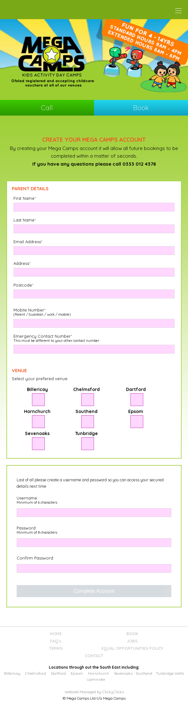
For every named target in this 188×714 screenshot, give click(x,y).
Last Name (24, 220)
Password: (37, 530)
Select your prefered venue (39, 379)
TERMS (56, 648)
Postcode (23, 285)
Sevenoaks (123, 673)
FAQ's (55, 641)
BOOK (132, 634)
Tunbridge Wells (170, 673)
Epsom (77, 673)
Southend (144, 673)
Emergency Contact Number (56, 338)
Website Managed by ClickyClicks (94, 691)
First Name (24, 198)
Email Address (27, 242)
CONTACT (94, 656)
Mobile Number (42, 312)
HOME (56, 634)
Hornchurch (98, 673)
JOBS (132, 641)
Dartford (58, 673)
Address (21, 263)
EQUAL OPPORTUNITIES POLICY (132, 648)
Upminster (96, 679)
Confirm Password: (35, 558)
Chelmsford (35, 673)
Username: (37, 500)
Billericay (12, 673)
